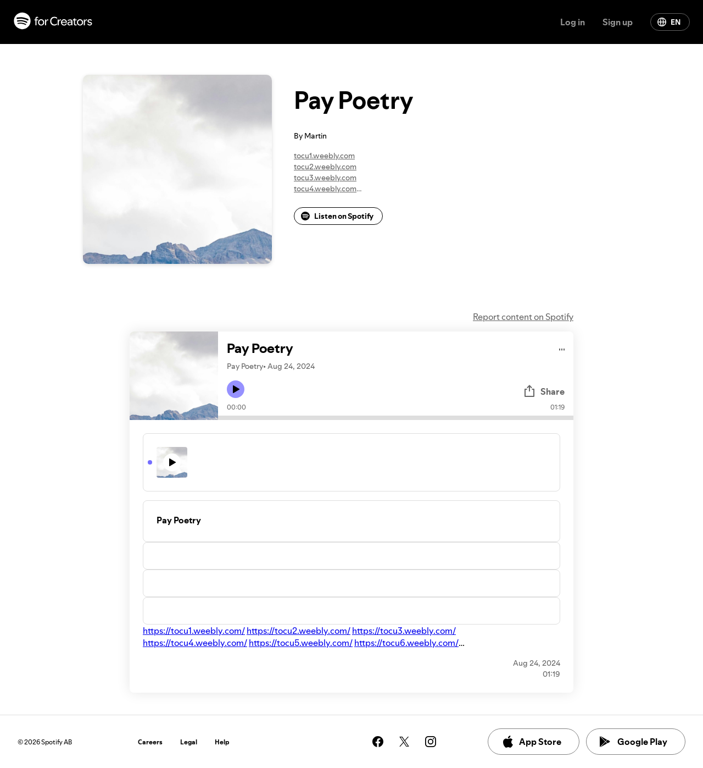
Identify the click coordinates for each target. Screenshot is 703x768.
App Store (531, 741)
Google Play (633, 742)
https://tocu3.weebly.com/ (404, 631)
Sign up (617, 22)
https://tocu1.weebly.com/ (194, 631)
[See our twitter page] (404, 741)
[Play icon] (235, 389)
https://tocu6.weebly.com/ (406, 643)
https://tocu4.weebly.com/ (195, 643)
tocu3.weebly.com (325, 177)
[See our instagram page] (430, 741)
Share (544, 391)
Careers (150, 742)
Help (222, 742)
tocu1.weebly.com (324, 155)
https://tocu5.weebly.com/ (301, 643)
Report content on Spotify (523, 317)
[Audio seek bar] (395, 418)
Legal (188, 742)
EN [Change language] (668, 21)
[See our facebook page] (377, 741)
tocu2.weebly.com (325, 166)
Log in (572, 22)
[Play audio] (562, 348)
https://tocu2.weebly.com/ (298, 631)
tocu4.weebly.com (325, 188)
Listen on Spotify (337, 216)
